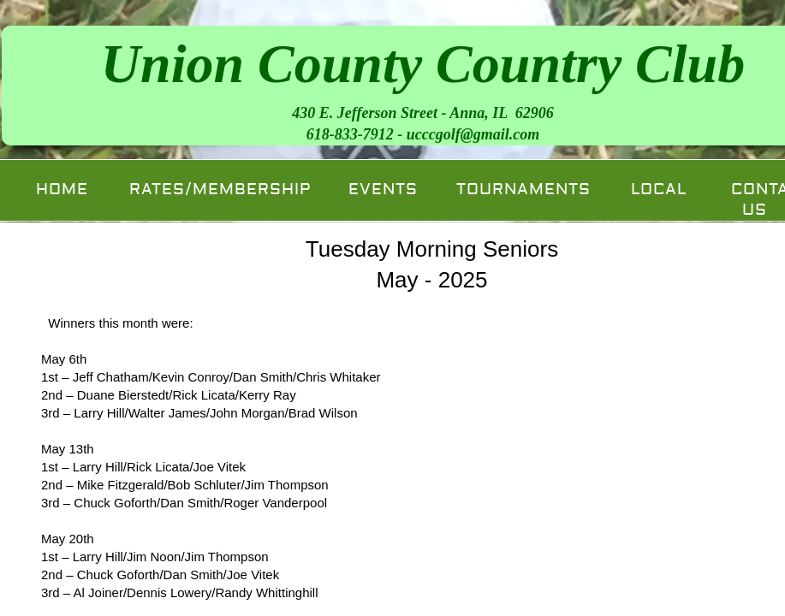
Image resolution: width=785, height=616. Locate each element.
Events (383, 189)
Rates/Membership (220, 189)
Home (62, 189)
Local (659, 189)
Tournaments (523, 189)
